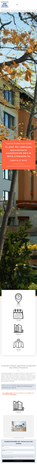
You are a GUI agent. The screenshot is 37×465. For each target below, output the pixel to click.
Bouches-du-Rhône (15, 11)
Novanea (18, 335)
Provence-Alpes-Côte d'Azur (25, 11)
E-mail (3, 450)
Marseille (34, 11)
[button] (17, 5)
